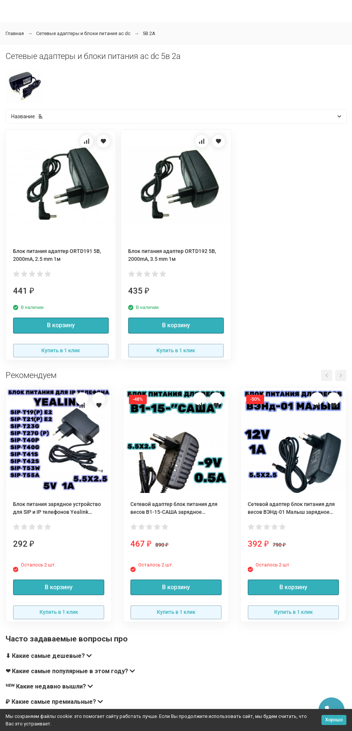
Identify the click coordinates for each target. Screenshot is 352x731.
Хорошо (334, 719)
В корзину (61, 325)
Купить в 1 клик (60, 350)
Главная (15, 33)
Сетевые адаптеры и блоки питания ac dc (83, 33)
